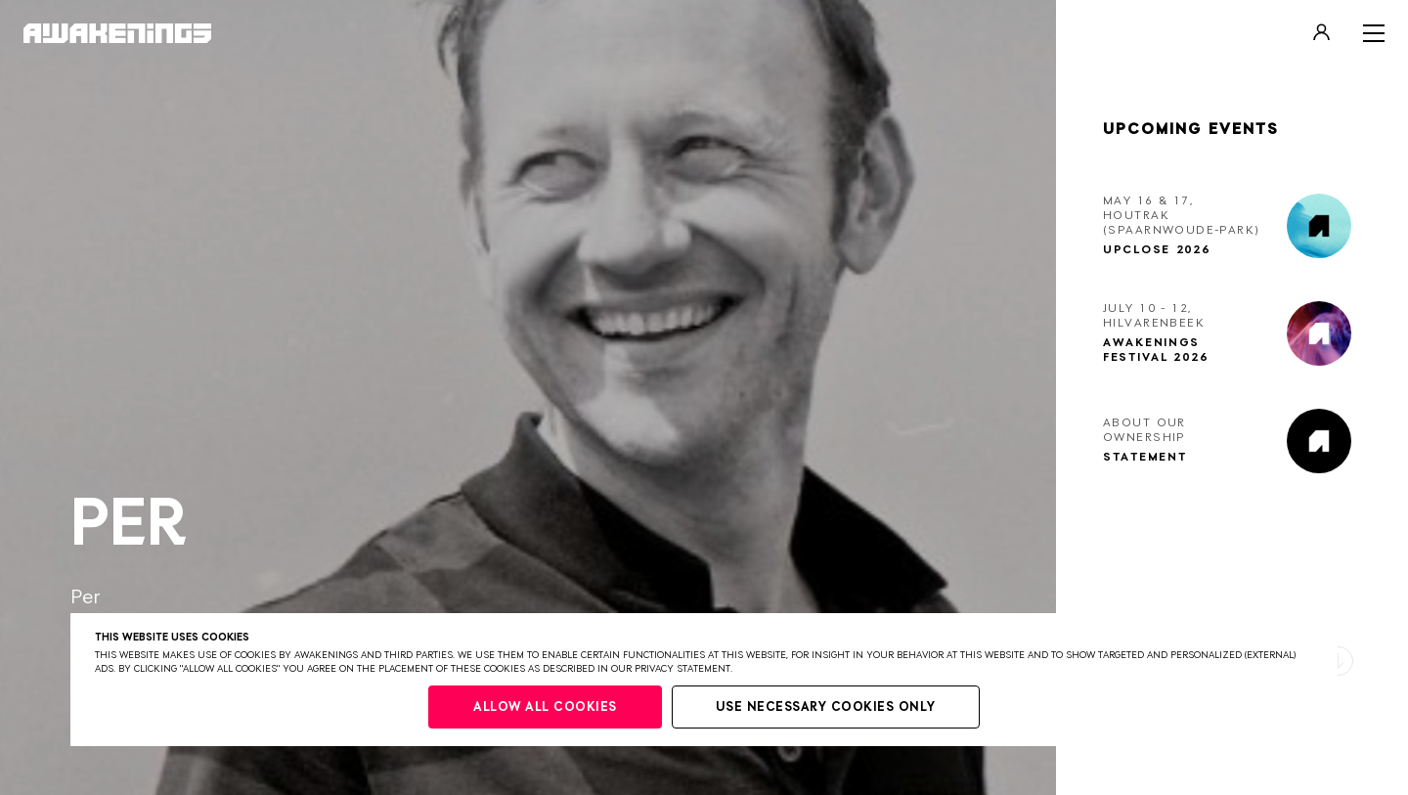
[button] (1338, 661)
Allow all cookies (545, 707)
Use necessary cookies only (826, 707)
